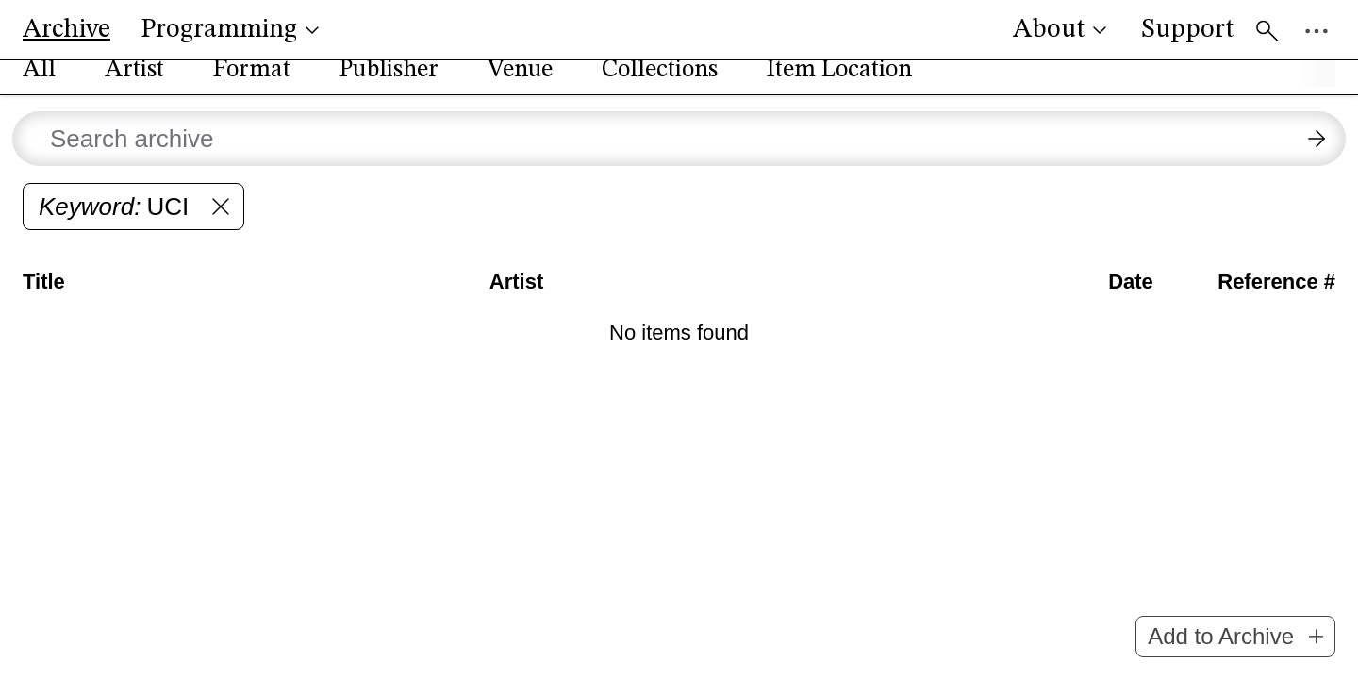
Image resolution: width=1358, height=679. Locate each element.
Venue (520, 88)
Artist (134, 88)
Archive (66, 30)
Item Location (839, 88)
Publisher (389, 88)
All (39, 88)
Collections (660, 88)
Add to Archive (1235, 636)
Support (1187, 30)
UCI (137, 225)
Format (251, 88)
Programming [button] (232, 30)
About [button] (1062, 30)
